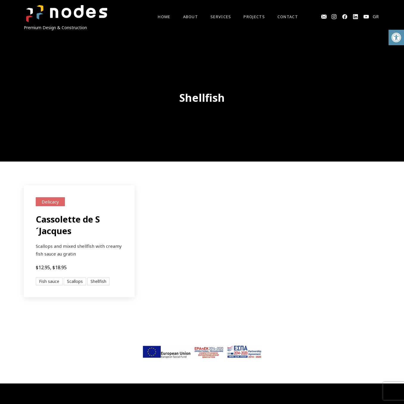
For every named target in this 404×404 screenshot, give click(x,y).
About (190, 16)
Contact (287, 16)
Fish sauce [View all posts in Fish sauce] (49, 281)
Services (220, 16)
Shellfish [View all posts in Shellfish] (98, 281)
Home (164, 16)
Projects (254, 16)
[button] (396, 37)
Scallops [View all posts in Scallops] (75, 281)
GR (376, 16)
